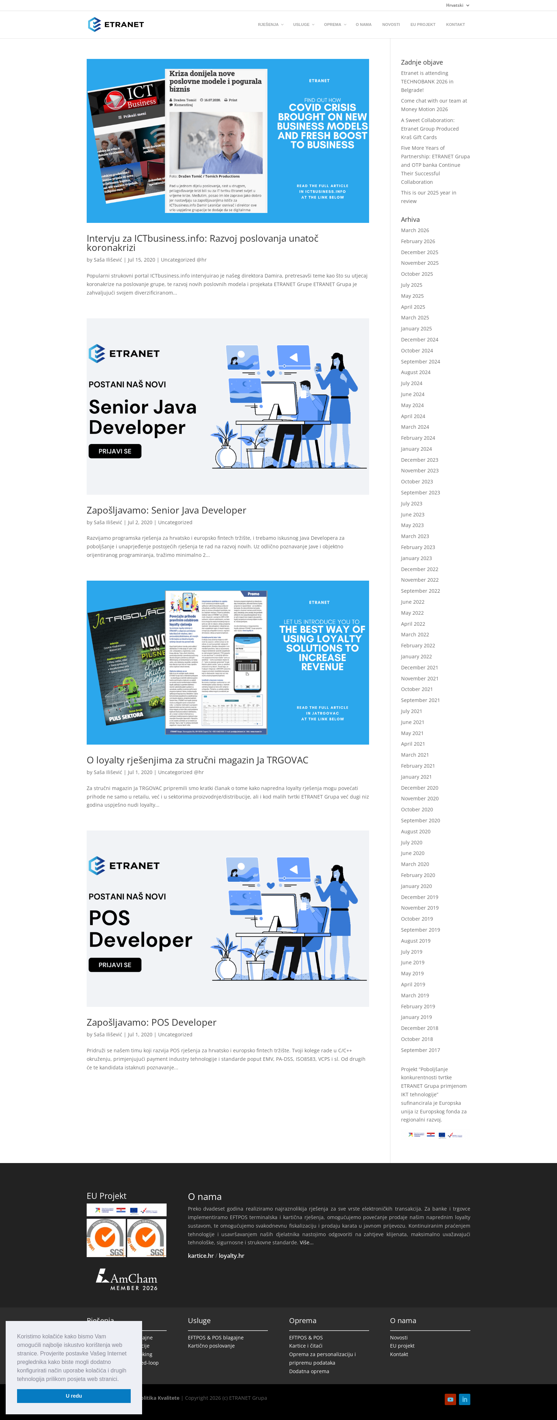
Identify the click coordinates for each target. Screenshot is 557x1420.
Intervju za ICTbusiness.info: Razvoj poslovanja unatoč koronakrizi (202, 243)
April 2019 (413, 984)
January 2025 (416, 328)
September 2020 (420, 820)
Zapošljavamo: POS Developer (152, 1022)
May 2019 (412, 973)
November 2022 (420, 579)
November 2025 (420, 262)
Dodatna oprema (309, 1371)
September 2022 (420, 590)
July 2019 (411, 951)
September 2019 (420, 929)
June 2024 (412, 394)
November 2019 (420, 907)
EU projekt (402, 1345)
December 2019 (419, 897)
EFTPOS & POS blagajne (216, 1337)
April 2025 (413, 306)
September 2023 (420, 492)
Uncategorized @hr (184, 259)
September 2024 (420, 361)
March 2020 (415, 864)
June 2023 (412, 514)
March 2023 (415, 536)
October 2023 (417, 481)
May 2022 (412, 612)
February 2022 (418, 645)
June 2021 (412, 722)
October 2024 (417, 350)
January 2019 (416, 1017)
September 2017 (420, 1050)
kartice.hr (201, 1256)
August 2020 (416, 831)
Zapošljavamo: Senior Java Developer (167, 510)
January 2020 (416, 886)
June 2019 (412, 962)
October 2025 (417, 273)
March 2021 (415, 754)
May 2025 (412, 295)
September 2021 (420, 700)
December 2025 (419, 252)
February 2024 (418, 437)
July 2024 (411, 383)
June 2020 (412, 853)
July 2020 (411, 842)
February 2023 (418, 547)
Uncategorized (175, 522)
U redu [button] (74, 1396)
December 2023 (419, 459)
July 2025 (411, 284)
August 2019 (416, 940)
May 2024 (412, 405)
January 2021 (416, 776)
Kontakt (399, 1354)
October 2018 (417, 1039)
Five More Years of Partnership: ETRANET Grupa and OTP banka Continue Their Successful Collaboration (435, 164)
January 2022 (416, 656)
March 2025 (415, 317)
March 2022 (415, 634)
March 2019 (415, 995)
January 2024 (416, 448)
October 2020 (417, 809)
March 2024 (415, 426)
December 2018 (419, 1028)
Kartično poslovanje (211, 1345)
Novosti (399, 1337)
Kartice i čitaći (306, 1345)
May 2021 (412, 733)
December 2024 (419, 339)
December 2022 (419, 569)
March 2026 (415, 230)
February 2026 (418, 241)
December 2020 (419, 787)
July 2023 (411, 503)
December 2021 (419, 667)
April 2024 (413, 416)
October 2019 (417, 918)
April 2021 (413, 743)
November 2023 (420, 470)
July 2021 (411, 711)
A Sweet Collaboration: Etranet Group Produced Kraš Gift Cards (430, 129)
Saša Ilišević (108, 259)
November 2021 (420, 678)
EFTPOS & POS (306, 1337)
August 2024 (416, 372)
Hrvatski (454, 5)
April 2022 (413, 623)
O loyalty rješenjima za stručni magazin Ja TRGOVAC (197, 759)
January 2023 (416, 558)
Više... (307, 1242)
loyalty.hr (231, 1256)
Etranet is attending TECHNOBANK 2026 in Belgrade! (427, 81)
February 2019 (418, 1006)
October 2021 (417, 689)
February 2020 (418, 875)
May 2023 (412, 525)
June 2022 (412, 601)
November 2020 (420, 798)
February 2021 (418, 765)
